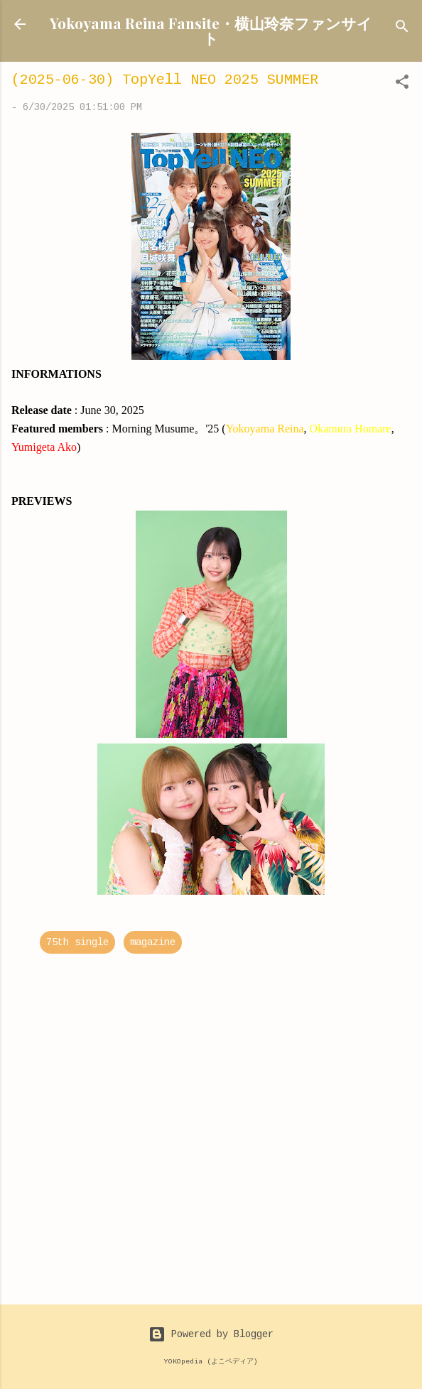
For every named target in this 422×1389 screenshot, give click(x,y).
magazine (152, 942)
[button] (402, 84)
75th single (77, 942)
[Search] (402, 28)
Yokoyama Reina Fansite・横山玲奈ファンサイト (211, 30)
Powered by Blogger (211, 1334)
